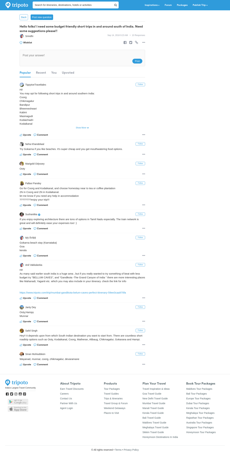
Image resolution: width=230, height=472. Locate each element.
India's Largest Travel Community (20, 395)
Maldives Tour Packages (199, 396)
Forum (168, 5)
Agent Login (66, 415)
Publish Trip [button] (200, 5)
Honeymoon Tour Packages (201, 439)
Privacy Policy (131, 457)
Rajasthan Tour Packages (199, 425)
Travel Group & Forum (116, 411)
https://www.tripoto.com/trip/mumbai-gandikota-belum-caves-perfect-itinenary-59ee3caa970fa (76, 296)
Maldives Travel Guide (154, 430)
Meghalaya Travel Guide (156, 435)
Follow (140, 84)
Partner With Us (68, 411)
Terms (118, 457)
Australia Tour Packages (199, 430)
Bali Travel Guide (152, 425)
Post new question (42, 17)
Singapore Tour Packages (200, 435)
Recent (41, 72)
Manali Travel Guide (153, 415)
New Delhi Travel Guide (155, 406)
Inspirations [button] (152, 5)
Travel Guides (111, 401)
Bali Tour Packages (196, 401)
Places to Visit (111, 420)
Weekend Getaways (114, 415)
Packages (182, 5)
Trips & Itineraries (113, 406)
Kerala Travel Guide (153, 420)
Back (23, 17)
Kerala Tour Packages (198, 415)
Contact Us (66, 406)
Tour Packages (112, 396)
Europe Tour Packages (198, 406)
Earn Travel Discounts (72, 396)
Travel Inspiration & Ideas (156, 396)
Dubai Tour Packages (197, 411)
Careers (64, 401)
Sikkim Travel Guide (153, 439)
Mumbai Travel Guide (154, 411)
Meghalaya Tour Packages (200, 420)
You (54, 72)
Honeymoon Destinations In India (160, 444)
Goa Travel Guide (152, 401)
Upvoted (68, 72)
